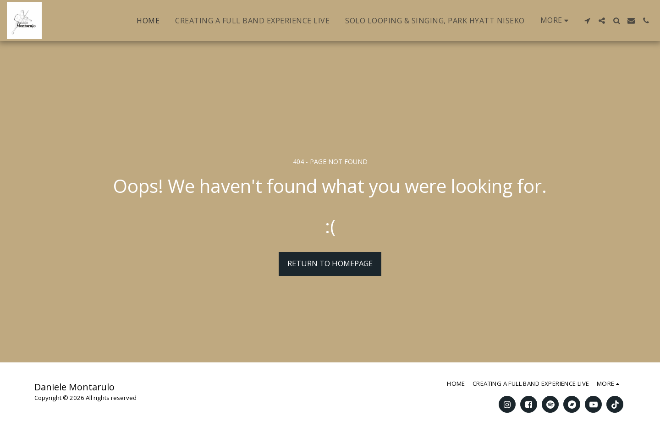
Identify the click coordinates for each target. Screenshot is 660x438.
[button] (587, 20)
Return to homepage (330, 263)
